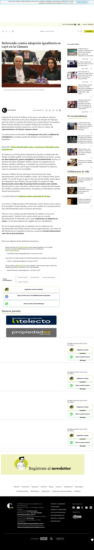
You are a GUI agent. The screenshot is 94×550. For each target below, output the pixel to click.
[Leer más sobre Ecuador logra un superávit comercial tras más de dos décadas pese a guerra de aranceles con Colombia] (85, 52)
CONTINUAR (82, 2)
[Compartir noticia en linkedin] (60, 110)
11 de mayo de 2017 (37, 253)
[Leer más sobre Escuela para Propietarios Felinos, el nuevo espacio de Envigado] (85, 190)
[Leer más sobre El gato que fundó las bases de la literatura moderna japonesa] (85, 201)
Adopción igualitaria (23, 281)
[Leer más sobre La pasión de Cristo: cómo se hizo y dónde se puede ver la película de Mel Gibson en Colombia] (85, 126)
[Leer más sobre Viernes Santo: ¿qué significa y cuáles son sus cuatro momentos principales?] (85, 151)
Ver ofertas (70, 344)
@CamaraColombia (23, 247)
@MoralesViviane (20, 265)
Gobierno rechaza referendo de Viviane (34, 196)
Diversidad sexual (35, 277)
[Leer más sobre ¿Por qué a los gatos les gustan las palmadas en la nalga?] (85, 180)
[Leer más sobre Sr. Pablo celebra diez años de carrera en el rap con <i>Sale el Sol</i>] (85, 63)
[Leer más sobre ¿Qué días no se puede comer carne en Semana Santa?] (85, 162)
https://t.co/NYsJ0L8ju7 (12, 250)
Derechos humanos (22, 277)
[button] (91, 59)
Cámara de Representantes (48, 277)
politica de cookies (68, 3)
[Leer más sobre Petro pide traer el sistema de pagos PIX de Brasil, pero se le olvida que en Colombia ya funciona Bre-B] (85, 75)
